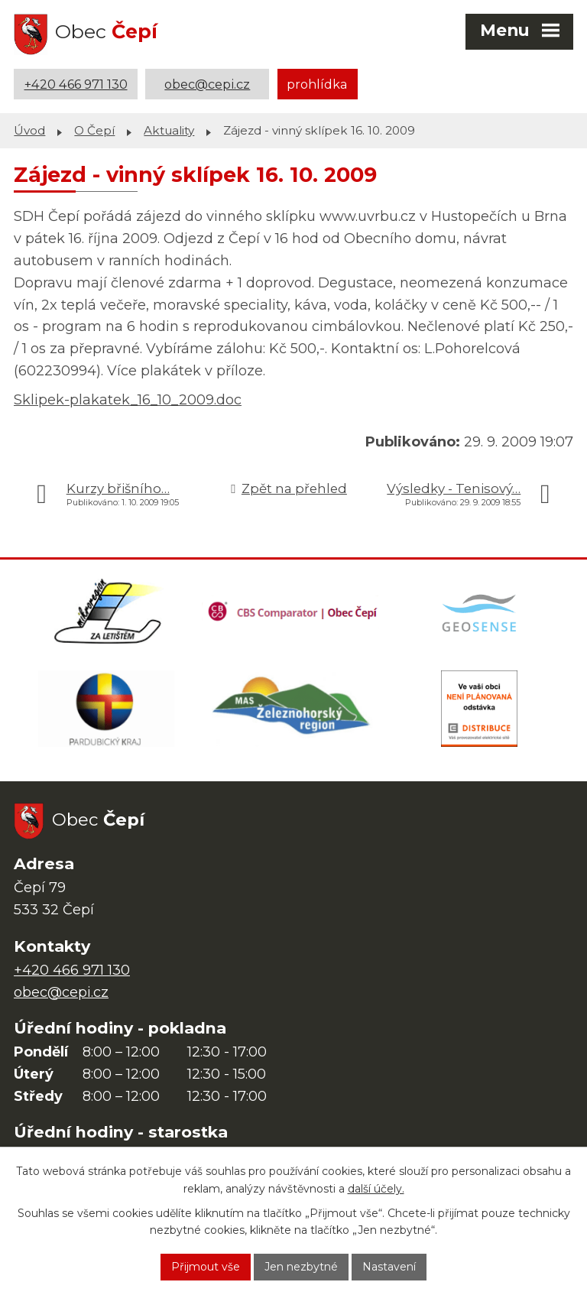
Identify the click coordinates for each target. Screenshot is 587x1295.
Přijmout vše (205, 1267)
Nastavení (389, 1267)
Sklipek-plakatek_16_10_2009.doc (128, 399)
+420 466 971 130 (76, 84)
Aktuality (169, 130)
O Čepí (94, 130)
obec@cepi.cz (207, 84)
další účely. (376, 1189)
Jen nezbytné (301, 1267)
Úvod (29, 130)
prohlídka (317, 84)
